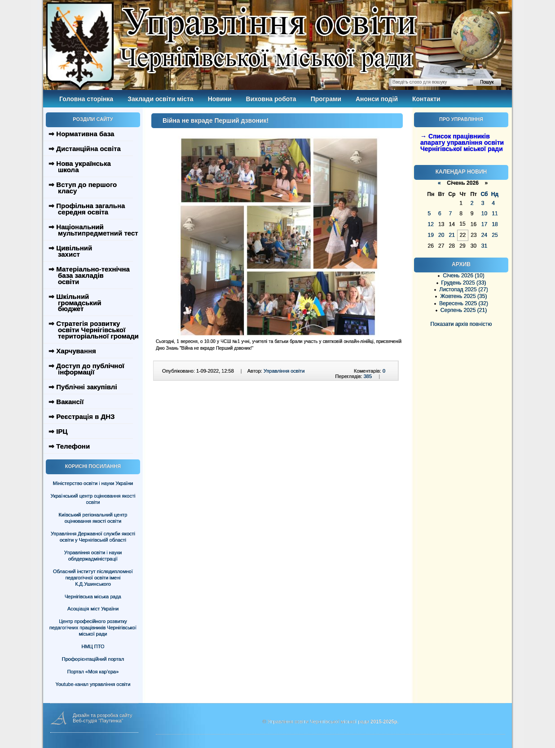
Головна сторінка (86, 98)
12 (431, 224)
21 (451, 235)
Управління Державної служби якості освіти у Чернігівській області (93, 537)
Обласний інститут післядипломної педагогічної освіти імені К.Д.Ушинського (93, 578)
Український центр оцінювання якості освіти (93, 499)
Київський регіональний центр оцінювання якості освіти (93, 518)
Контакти (426, 98)
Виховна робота (271, 98)
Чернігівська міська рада (93, 596)
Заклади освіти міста (160, 98)
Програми (326, 98)
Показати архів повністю (461, 324)
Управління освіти (284, 371)
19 (431, 235)
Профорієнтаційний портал (93, 659)
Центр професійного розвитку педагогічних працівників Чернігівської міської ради (93, 628)
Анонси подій (377, 98)
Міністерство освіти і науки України (93, 483)
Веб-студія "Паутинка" (98, 720)
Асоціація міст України (93, 608)
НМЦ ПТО (93, 646)
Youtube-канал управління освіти (93, 684)
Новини (220, 98)
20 (441, 235)
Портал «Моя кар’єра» (93, 671)
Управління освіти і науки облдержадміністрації (93, 555)
